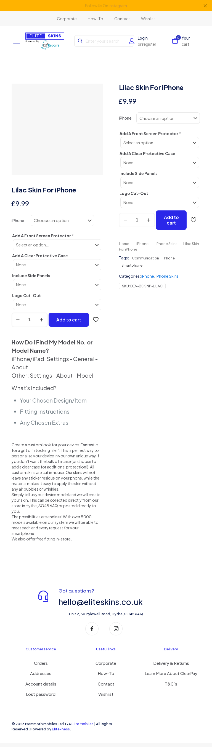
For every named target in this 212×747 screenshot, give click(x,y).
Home (124, 243)
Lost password (40, 698)
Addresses (40, 677)
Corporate (106, 667)
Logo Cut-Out (26, 299)
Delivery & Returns (171, 667)
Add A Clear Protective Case (40, 259)
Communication (145, 258)
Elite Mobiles (82, 728)
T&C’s (171, 688)
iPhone (18, 225)
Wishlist (105, 698)
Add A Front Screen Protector (43, 240)
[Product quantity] (29, 324)
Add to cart (68, 324)
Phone (169, 258)
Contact (106, 688)
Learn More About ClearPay (171, 677)
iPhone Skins (166, 243)
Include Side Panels (31, 279)
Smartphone (131, 265)
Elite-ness (61, 733)
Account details (40, 688)
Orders (41, 667)
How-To (106, 677)
